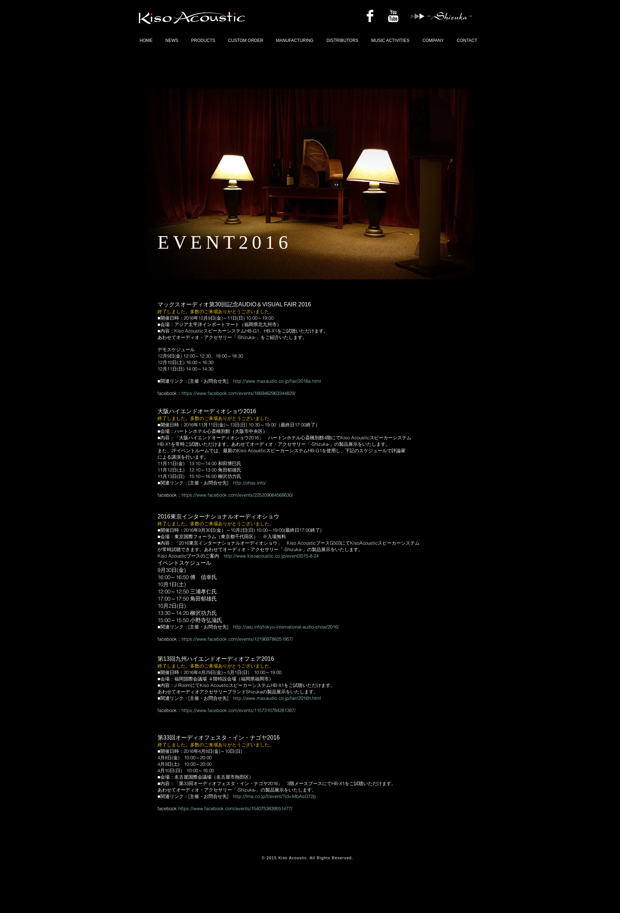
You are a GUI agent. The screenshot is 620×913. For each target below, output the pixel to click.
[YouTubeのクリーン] (393, 16)
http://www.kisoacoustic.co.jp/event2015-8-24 (271, 556)
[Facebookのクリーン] (370, 16)
